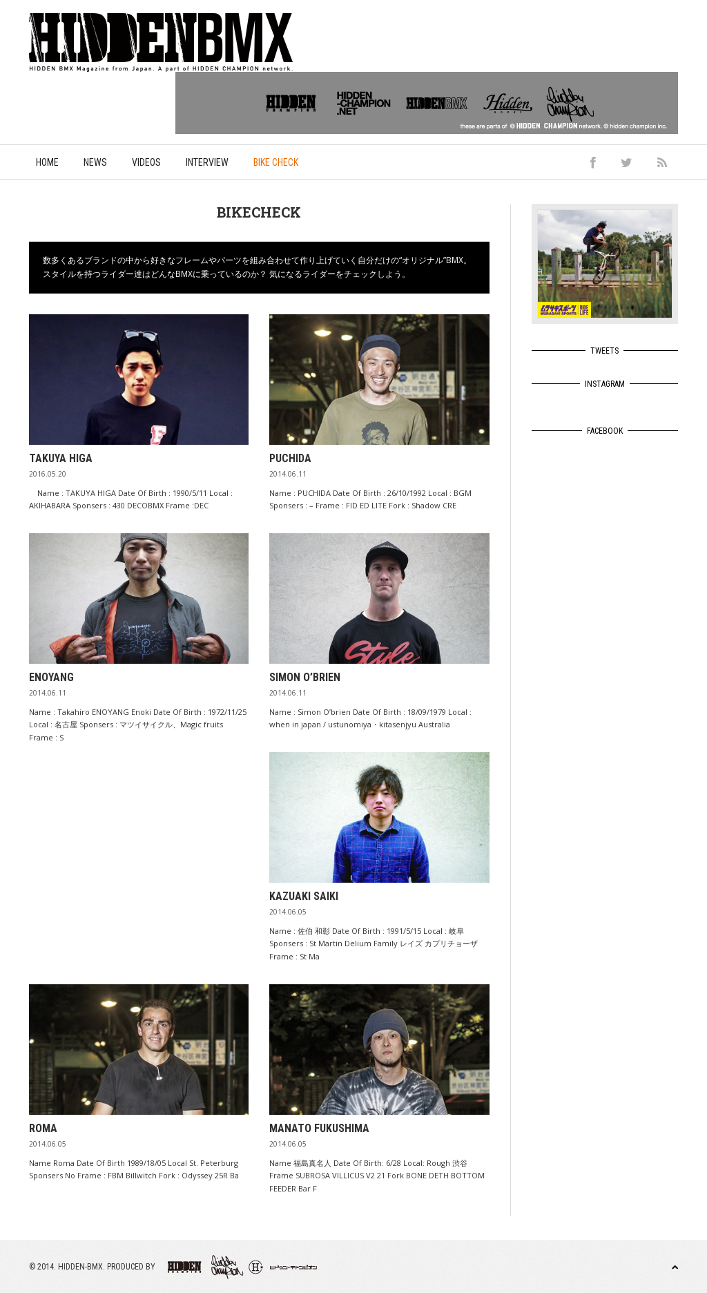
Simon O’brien (304, 677)
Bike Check (275, 162)
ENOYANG (51, 677)
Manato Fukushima (319, 1128)
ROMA (43, 1128)
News (95, 162)
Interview (207, 162)
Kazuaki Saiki (303, 896)
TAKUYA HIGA (61, 458)
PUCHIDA (290, 458)
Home (47, 162)
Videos (146, 162)
